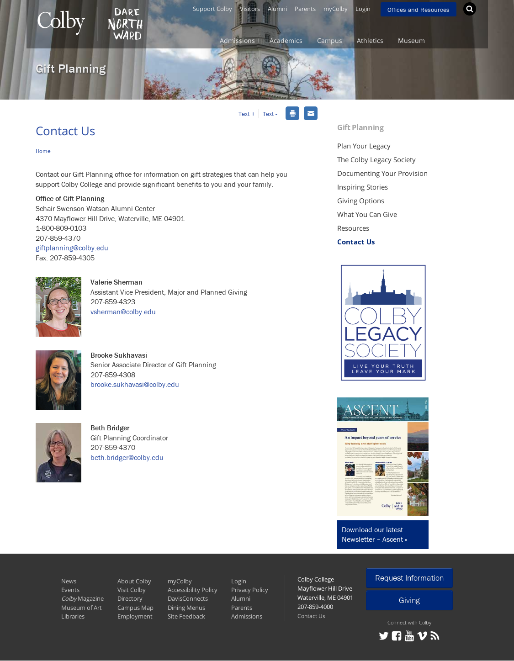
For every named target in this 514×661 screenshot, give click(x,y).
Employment (135, 616)
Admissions (237, 40)
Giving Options (360, 200)
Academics (286, 40)
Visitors (250, 9)
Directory (130, 598)
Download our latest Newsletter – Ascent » (375, 534)
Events (70, 590)
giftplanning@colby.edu (72, 247)
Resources (353, 228)
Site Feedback (186, 616)
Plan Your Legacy (364, 145)
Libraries (73, 616)
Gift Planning (71, 68)
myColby (335, 9)
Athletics (370, 40)
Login (363, 9)
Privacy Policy (249, 590)
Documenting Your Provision (382, 173)
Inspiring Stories (362, 186)
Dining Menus (186, 607)
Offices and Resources (418, 9)
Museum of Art (81, 607)
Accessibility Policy (192, 590)
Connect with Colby (409, 622)
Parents (305, 9)
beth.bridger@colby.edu (127, 457)
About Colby (134, 581)
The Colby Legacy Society (376, 159)
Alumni (277, 9)
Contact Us (356, 241)
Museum (411, 40)
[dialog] (292, 112)
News (68, 581)
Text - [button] (270, 114)
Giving (409, 600)
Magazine (82, 598)
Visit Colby (131, 590)
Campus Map (135, 607)
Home (43, 151)
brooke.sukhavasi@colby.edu (134, 384)
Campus (329, 40)
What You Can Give (367, 214)
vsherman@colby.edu (123, 311)
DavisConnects (188, 598)
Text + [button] (246, 114)
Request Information (409, 577)
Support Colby (212, 9)
